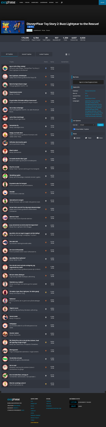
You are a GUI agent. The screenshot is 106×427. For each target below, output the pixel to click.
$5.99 (86, 96)
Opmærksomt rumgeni (16, 200)
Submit (77, 138)
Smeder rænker (14, 333)
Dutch (96, 102)
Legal (32, 413)
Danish (87, 109)
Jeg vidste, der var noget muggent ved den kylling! (24, 233)
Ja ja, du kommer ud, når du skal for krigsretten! (24, 225)
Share (100, 138)
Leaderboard (43, 2)
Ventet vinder (14, 316)
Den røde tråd (14, 241)
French (93, 101)
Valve (22, 410)
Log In (102, 2)
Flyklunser (13, 299)
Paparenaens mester (16, 92)
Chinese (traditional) (91, 106)
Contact (33, 410)
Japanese (87, 101)
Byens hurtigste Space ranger (18, 84)
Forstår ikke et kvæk (16, 358)
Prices (43, 30)
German (87, 102)
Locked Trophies (44, 54)
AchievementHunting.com (53, 408)
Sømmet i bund (14, 217)
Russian (94, 104)
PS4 (86, 93)
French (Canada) (94, 113)
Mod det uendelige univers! (18, 383)
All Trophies (9, 54)
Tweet (88, 138)
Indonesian (99, 116)
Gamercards (34, 2)
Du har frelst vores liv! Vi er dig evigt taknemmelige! (25, 207)
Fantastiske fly (14, 125)
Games (21, 2)
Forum (48, 30)
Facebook (49, 406)
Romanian (99, 114)
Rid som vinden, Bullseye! (17, 275)
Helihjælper (13, 324)
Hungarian (88, 114)
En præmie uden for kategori (18, 183)
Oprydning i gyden (15, 175)
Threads (48, 401)
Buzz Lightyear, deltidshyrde (18, 76)
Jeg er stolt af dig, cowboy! (17, 66)
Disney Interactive (90, 91)
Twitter (48, 403)
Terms (32, 420)
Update (100, 125)
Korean (99, 104)
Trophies (29, 30)
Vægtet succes (14, 308)
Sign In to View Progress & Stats (88, 82)
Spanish (97, 101)
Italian (92, 102)
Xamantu (15, 408)
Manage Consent (35, 415)
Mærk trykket (14, 150)
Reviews (51, 2)
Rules (32, 406)
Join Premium (34, 422)
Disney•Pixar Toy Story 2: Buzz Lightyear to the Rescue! (63, 24)
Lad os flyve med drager (17, 117)
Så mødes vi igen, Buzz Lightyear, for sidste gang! (24, 291)
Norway (92, 109)
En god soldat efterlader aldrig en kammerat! (23, 100)
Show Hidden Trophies (82, 129)
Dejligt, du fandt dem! (16, 133)
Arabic (87, 113)
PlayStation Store (90, 98)
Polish (96, 109)
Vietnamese (91, 116)
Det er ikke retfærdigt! (16, 108)
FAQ (32, 401)
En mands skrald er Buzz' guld (18, 159)
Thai (86, 116)
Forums (27, 2)
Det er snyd (13, 365)
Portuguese (88, 104)
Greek (93, 114)
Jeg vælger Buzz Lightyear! (17, 258)
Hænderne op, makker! (16, 282)
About (32, 408)
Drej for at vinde (14, 167)
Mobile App (34, 403)
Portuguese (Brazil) (90, 111)
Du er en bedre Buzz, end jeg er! (19, 375)
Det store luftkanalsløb (16, 250)
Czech (101, 113)
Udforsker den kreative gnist (18, 142)
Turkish (99, 111)
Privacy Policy (35, 417)
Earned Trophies (26, 54)
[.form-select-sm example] (87, 125)
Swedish (99, 107)
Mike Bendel (17, 405)
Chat (56, 2)
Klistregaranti (14, 350)
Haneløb (12, 192)
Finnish (94, 107)
